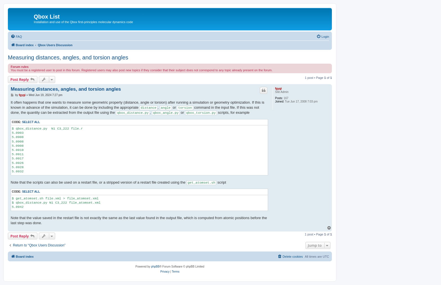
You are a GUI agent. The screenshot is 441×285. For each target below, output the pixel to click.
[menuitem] (16, 36)
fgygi (278, 88)
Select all (31, 122)
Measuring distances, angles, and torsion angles (68, 57)
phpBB (155, 266)
